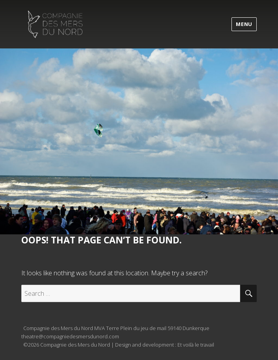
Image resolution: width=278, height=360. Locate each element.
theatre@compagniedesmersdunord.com (70, 336)
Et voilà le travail (195, 344)
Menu (244, 24)
